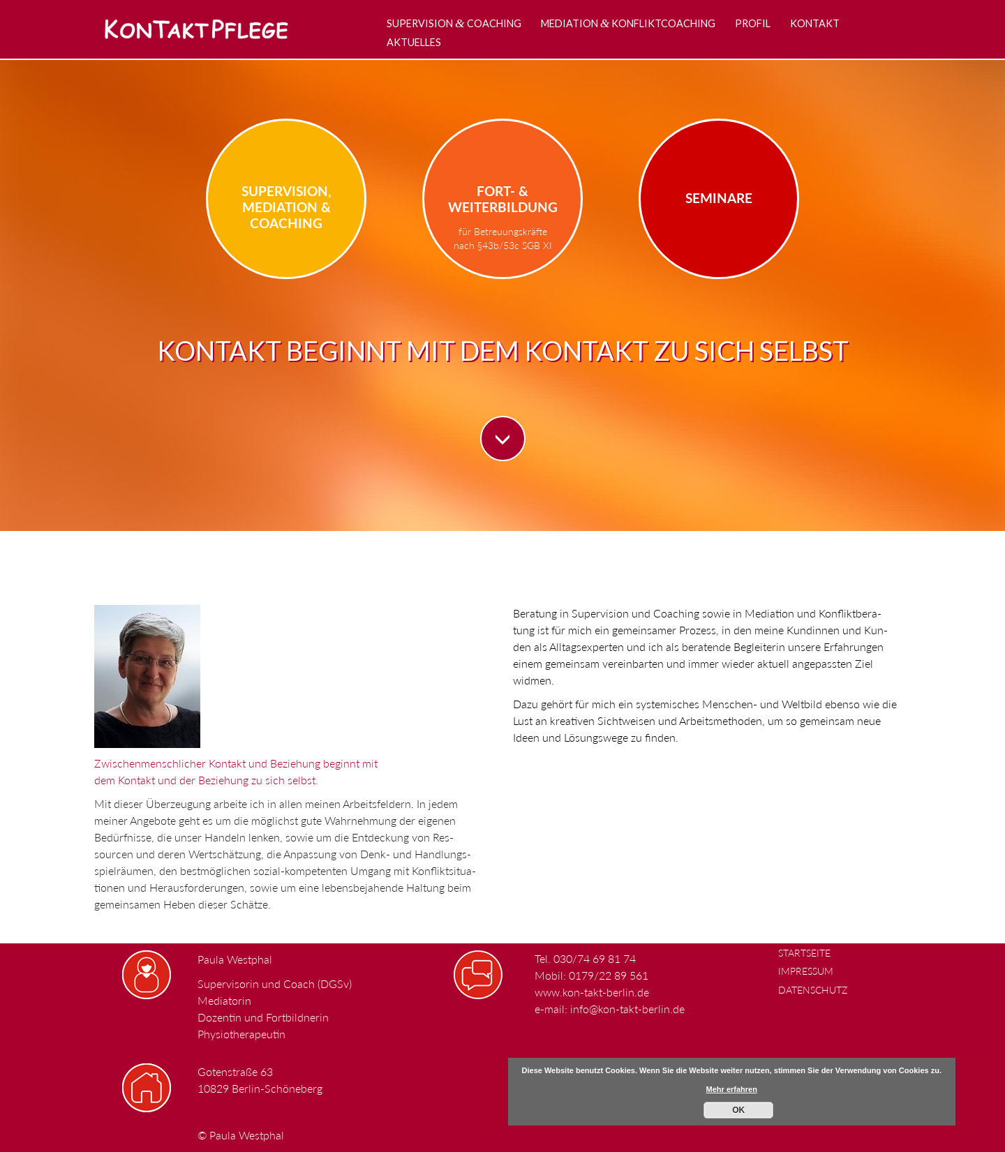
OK (738, 1110)
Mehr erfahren (731, 1089)
